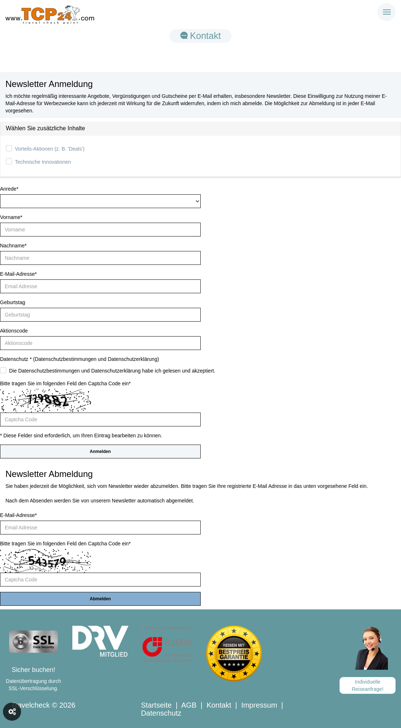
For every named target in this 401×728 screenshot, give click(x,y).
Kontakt (200, 36)
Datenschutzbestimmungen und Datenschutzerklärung (96, 359)
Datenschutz (161, 713)
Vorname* (11, 217)
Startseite (156, 705)
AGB (188, 705)
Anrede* (9, 189)
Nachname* (13, 245)
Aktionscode (14, 331)
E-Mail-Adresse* (18, 274)
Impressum (259, 705)
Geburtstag (12, 302)
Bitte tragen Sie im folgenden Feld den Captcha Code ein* (65, 383)
